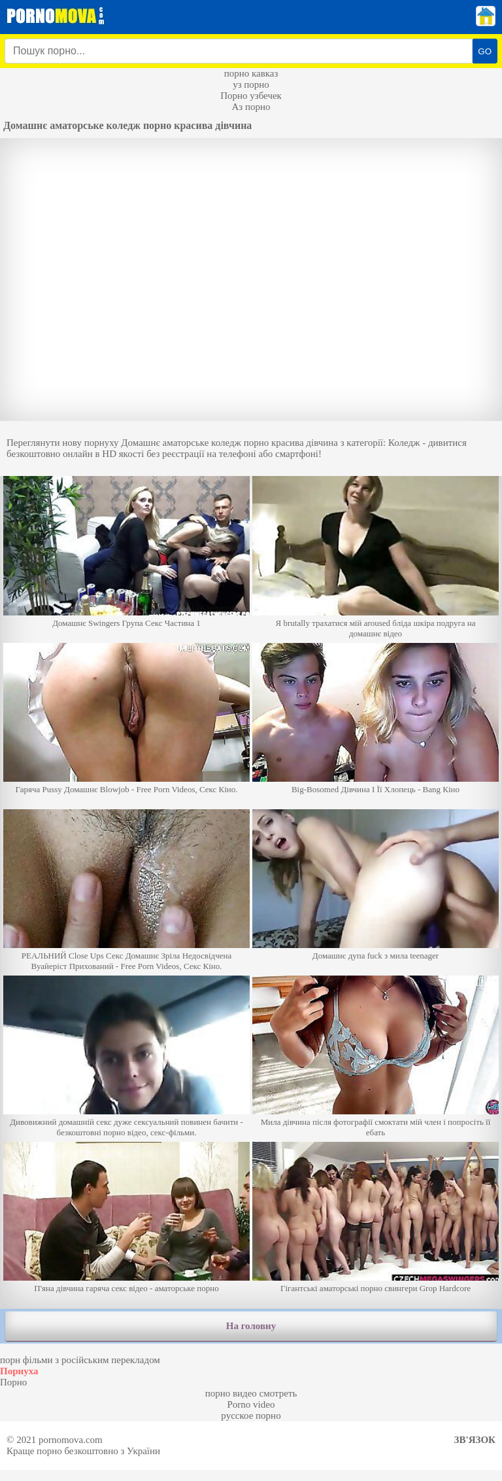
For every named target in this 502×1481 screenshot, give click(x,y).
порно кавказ (251, 73)
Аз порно (250, 106)
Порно (13, 1382)
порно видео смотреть (251, 1393)
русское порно (250, 1415)
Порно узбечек (251, 95)
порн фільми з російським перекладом (80, 1360)
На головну (251, 1326)
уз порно (251, 84)
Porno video (251, 1404)
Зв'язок (474, 1440)
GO (485, 51)
